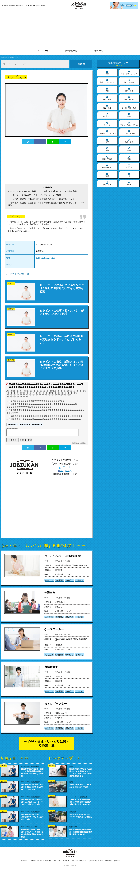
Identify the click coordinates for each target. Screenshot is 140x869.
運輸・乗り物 (129, 98)
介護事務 (49, 592)
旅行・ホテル (129, 81)
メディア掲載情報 (106, 861)
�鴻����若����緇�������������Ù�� (38, 401)
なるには (49, 580)
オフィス (129, 166)
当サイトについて (36, 861)
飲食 (107, 89)
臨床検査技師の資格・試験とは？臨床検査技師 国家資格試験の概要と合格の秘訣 (80, 831)
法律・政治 (129, 141)
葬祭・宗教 (107, 183)
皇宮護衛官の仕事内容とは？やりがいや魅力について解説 (80, 815)
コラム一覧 (98, 51)
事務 (129, 158)
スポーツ (107, 123)
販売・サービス (107, 166)
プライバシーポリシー (78, 861)
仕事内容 (79, 580)
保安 (107, 141)
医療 (107, 72)
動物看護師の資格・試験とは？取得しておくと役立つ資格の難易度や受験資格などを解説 (32, 833)
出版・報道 (107, 106)
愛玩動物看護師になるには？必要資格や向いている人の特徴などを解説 (32, 816)
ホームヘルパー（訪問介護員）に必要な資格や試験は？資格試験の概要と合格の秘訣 (80, 801)
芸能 (129, 115)
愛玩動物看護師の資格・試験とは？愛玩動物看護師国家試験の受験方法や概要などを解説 (32, 772)
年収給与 (69, 580)
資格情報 (59, 580)
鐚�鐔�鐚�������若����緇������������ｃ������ (47, 416)
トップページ (43, 51)
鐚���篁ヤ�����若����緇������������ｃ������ (46, 419)
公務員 (107, 175)
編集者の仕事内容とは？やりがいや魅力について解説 (80, 785)
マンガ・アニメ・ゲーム (129, 123)
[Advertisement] (70, 29)
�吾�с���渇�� (80, 443)
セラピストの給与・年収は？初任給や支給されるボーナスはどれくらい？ (42, 199)
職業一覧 (48, 861)
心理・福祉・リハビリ (45, 257)
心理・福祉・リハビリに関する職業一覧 (49, 743)
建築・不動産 (107, 158)
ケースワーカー (54, 629)
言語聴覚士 (51, 667)
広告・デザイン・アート (107, 132)
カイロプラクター (55, 703)
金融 (129, 149)
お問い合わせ (93, 861)
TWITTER (64, 467)
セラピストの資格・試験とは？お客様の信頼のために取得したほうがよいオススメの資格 (46, 203)
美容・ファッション (107, 81)
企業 (129, 175)
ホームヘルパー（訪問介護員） (63, 556)
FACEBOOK (65, 470)
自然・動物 (107, 98)
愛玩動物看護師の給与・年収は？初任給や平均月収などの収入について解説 (32, 786)
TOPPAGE (4, 57)
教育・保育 (129, 89)
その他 (129, 183)
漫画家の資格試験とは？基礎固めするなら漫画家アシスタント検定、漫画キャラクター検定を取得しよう (80, 772)
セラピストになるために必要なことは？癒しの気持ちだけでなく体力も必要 (43, 191)
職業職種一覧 (71, 51)
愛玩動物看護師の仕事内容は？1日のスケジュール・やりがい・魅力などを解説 (32, 801)
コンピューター (129, 132)
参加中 (116, 861)
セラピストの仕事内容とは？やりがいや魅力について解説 (35, 195)
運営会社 (66, 861)
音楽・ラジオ (107, 115)
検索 (81, 64)
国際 (107, 149)
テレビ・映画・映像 (129, 106)
